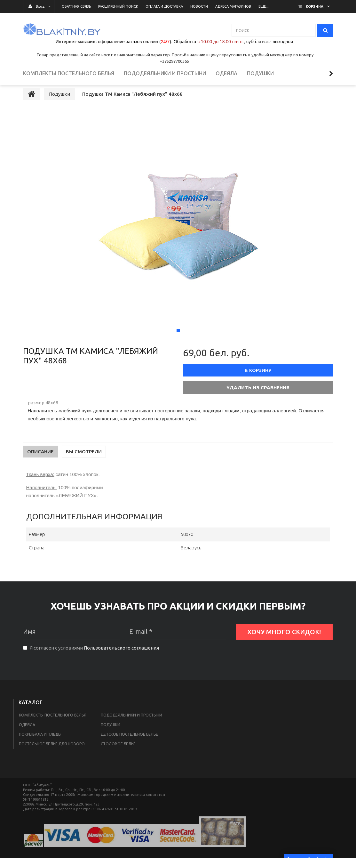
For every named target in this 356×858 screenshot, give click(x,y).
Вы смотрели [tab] (84, 462)
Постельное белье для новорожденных (56, 755)
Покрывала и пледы (40, 745)
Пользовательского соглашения (121, 659)
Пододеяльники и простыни (131, 726)
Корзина (314, 6)
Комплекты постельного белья (52, 726)
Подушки (110, 736)
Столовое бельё (118, 755)
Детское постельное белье (129, 745)
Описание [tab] (40, 462)
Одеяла (27, 736)
